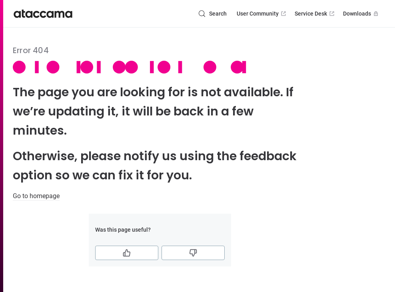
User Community (262, 13)
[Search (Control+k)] (212, 13)
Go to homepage (36, 196)
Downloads (361, 13)
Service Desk (315, 13)
